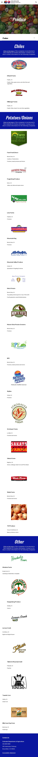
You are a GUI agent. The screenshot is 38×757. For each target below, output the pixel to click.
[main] (19, 19)
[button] (2, 2)
